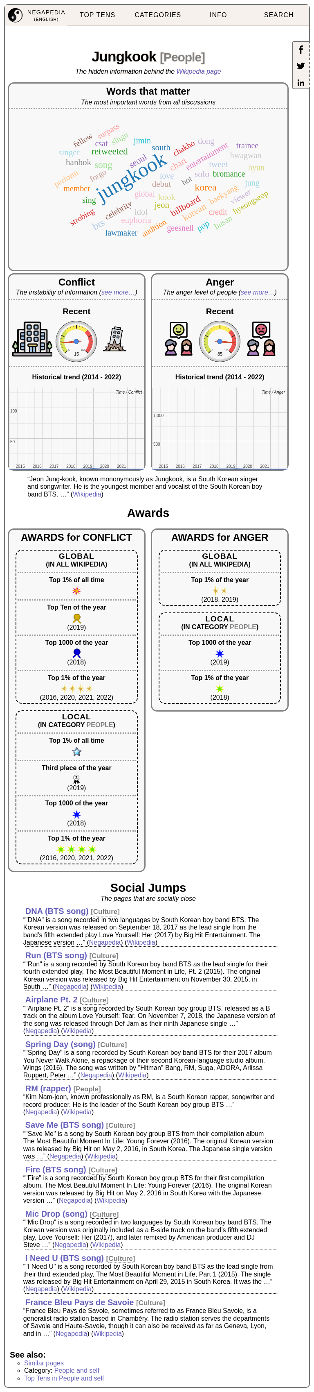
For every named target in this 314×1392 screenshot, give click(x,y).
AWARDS (42, 537)
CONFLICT (107, 537)
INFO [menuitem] (218, 14)
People (182, 57)
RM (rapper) (48, 1088)
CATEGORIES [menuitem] (158, 14)
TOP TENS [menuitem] (97, 14)
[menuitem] (36, 15)
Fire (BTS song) (55, 1169)
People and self (76, 1370)
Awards (148, 512)
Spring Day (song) (60, 1044)
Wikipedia (87, 494)
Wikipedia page (199, 71)
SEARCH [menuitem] (279, 14)
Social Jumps (148, 887)
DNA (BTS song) (57, 911)
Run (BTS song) (56, 955)
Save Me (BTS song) (64, 1124)
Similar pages (44, 1363)
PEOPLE (100, 724)
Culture (105, 912)
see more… (118, 292)
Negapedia (105, 942)
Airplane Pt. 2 (51, 999)
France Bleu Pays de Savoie (79, 1302)
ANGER (251, 537)
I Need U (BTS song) (64, 1258)
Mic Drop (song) (56, 1213)
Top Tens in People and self (64, 1378)
